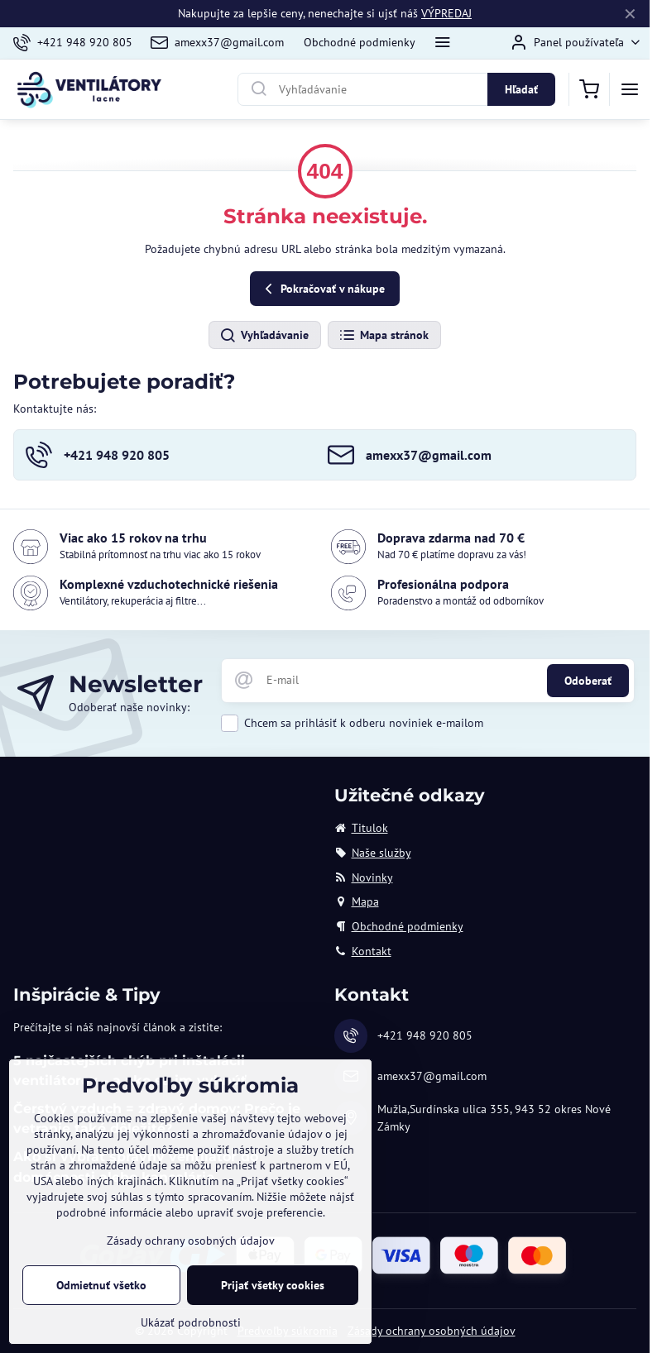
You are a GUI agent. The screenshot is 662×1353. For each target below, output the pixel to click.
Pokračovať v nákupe (322, 289)
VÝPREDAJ (446, 13)
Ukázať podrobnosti (191, 1322)
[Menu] (630, 89)
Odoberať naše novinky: (129, 707)
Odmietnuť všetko (101, 1285)
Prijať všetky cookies (272, 1285)
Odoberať (588, 680)
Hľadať (521, 89)
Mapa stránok (383, 335)
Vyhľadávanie (264, 335)
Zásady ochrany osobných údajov (432, 1330)
